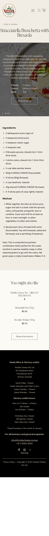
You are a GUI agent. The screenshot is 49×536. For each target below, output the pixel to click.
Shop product (24, 100)
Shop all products (24, 336)
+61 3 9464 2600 (24, 443)
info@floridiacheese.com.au (24, 440)
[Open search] (39, 10)
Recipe (7, 113)
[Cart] (44, 10)
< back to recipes (10, 24)
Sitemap (24, 453)
